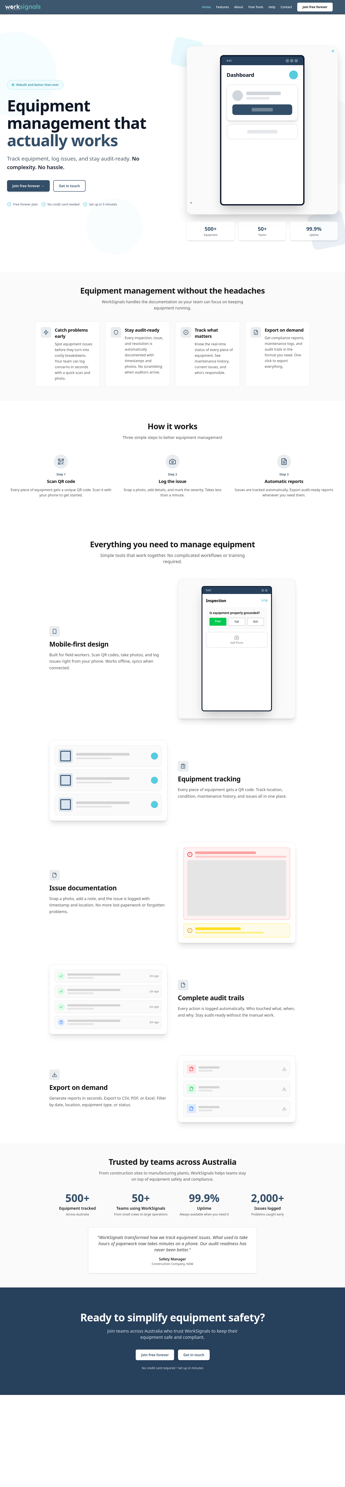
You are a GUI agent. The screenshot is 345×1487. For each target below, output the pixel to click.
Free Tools (255, 7)
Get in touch (69, 185)
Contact (286, 7)
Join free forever (315, 7)
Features (222, 7)
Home (206, 7)
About (238, 7)
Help (271, 7)
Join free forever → (28, 185)
